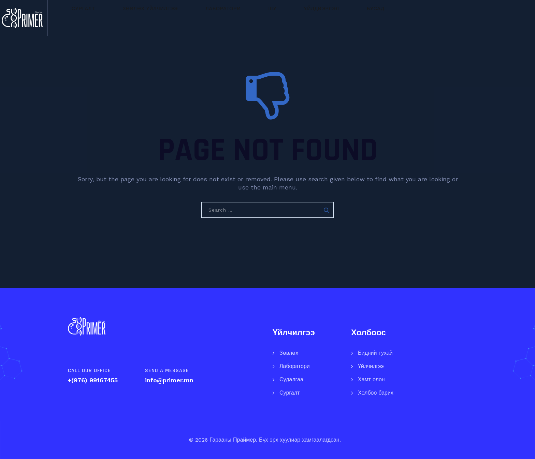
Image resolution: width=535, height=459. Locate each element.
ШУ (294, 18)
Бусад (372, 18)
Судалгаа (291, 379)
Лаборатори (256, 18)
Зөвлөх (288, 353)
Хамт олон (371, 379)
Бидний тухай (375, 353)
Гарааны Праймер (232, 440)
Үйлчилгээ (371, 366)
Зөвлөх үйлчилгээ (196, 18)
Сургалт (142, 18)
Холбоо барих (375, 392)
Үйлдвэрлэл (330, 18)
